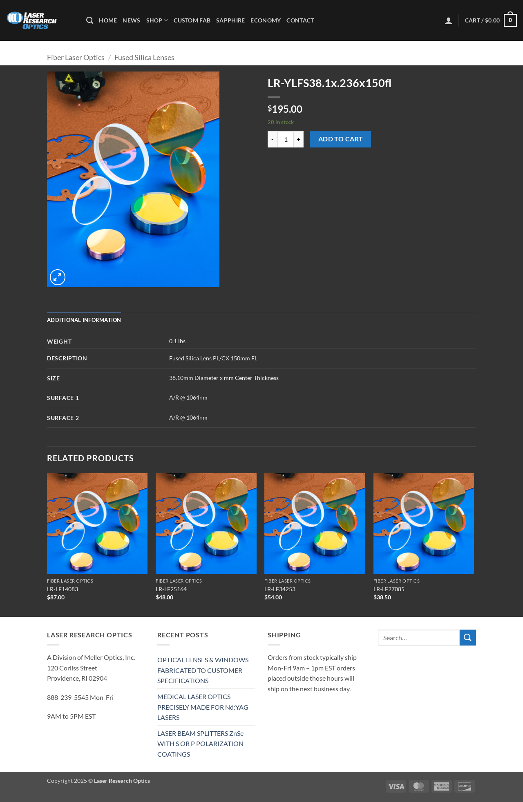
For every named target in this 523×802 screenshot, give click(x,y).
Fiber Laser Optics (76, 57)
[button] (449, 20)
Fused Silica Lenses (144, 57)
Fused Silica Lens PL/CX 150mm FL (213, 358)
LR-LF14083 (62, 588)
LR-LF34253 (279, 588)
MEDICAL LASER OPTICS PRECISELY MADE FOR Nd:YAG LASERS (202, 707)
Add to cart (340, 139)
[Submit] (468, 638)
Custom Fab (192, 20)
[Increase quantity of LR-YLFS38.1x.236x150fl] (299, 139)
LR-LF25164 (171, 588)
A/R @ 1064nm (188, 397)
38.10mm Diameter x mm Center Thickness (224, 377)
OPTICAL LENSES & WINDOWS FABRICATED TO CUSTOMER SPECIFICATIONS (202, 670)
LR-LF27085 (389, 588)
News (131, 20)
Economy (265, 20)
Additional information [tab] (84, 320)
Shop (157, 20)
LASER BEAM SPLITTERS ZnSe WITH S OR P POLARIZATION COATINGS (200, 743)
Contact (300, 20)
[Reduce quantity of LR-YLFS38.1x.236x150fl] (272, 139)
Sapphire (230, 20)
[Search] (89, 20)
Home (108, 20)
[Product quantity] (285, 139)
